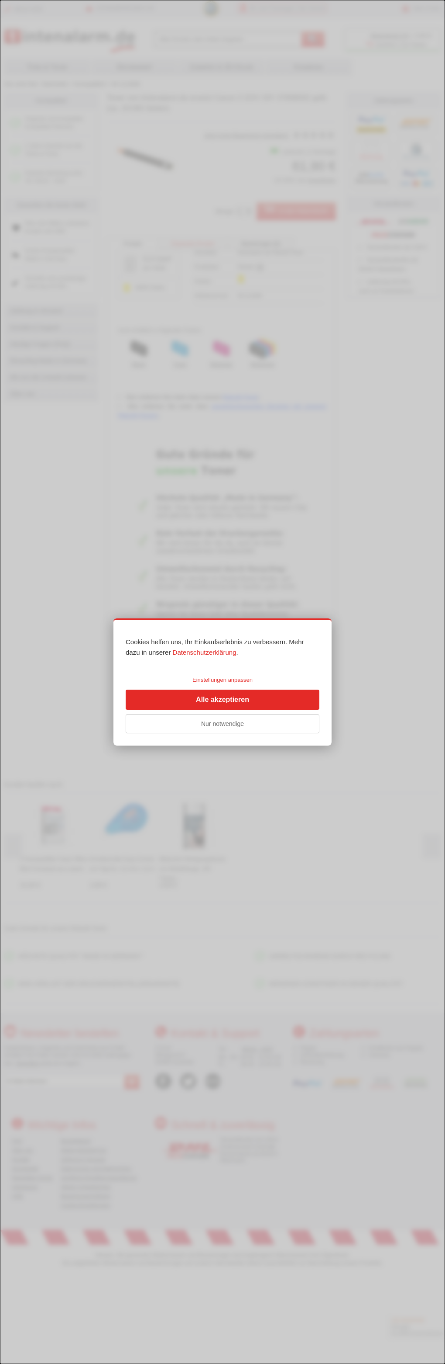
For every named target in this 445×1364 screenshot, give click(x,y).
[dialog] (222, 682)
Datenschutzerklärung (204, 652)
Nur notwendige (222, 723)
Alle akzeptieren (222, 699)
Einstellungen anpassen (222, 680)
